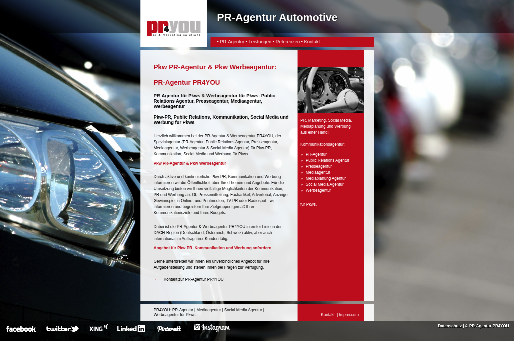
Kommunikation (167, 154)
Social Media (194, 154)
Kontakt (312, 41)
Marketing (317, 120)
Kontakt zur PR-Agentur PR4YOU (193, 279)
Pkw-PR (162, 117)
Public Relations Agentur (227, 142)
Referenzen (288, 41)
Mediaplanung (313, 126)
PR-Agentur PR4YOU (489, 326)
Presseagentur (264, 142)
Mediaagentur (166, 148)
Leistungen (260, 41)
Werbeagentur (221, 95)
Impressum (349, 314)
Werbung (223, 154)
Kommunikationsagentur (322, 144)
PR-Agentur (232, 41)
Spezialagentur (167, 142)
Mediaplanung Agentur (326, 178)
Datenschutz (450, 326)
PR (303, 120)
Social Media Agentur (229, 148)
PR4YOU (162, 310)
